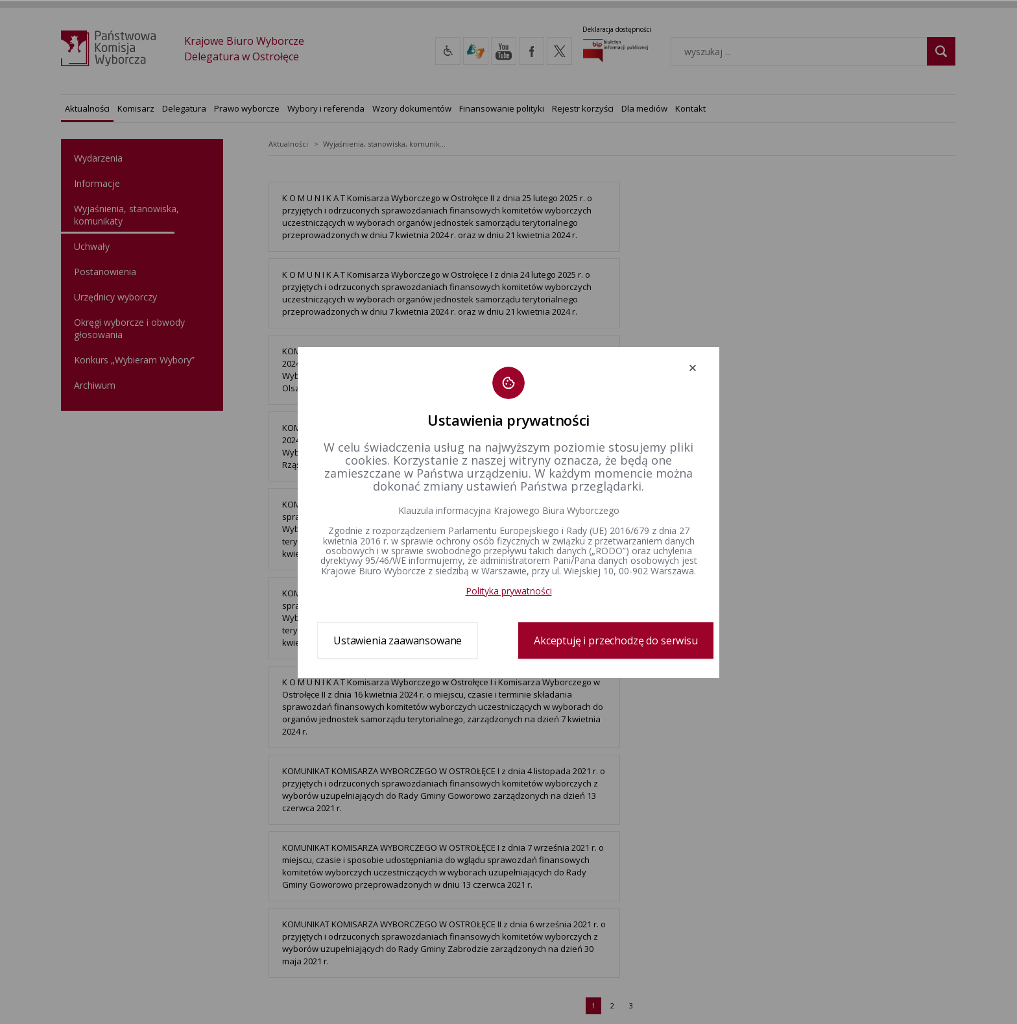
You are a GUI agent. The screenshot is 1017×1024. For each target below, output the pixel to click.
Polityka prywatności (509, 591)
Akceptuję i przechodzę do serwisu (616, 640)
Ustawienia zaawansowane (397, 640)
